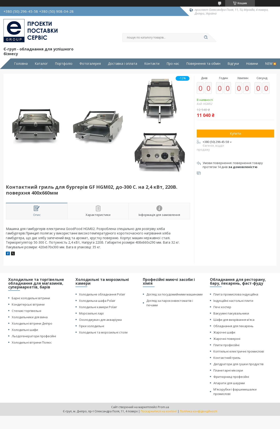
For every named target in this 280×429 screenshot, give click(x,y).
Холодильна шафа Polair (97, 301)
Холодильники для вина (30, 317)
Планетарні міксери (228, 370)
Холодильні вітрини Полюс (32, 342)
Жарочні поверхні (226, 339)
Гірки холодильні (91, 326)
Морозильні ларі (91, 313)
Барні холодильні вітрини (31, 298)
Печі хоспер (222, 307)
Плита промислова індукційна (235, 294)
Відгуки (233, 63)
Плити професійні (226, 345)
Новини (252, 63)
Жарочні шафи (224, 332)
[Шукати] (205, 37)
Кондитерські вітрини (28, 304)
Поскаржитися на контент (159, 411)
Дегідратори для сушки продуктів (238, 364)
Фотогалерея (90, 63)
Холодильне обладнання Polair (102, 294)
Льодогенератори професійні (34, 336)
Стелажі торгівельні (26, 311)
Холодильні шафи (25, 330)
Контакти (151, 63)
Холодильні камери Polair (98, 307)
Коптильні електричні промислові (238, 351)
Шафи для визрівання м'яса (233, 320)
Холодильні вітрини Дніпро (32, 323)
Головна (21, 63)
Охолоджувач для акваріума (100, 320)
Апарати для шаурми (229, 383)
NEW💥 (270, 63)
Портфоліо (63, 63)
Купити (235, 133)
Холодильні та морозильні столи (103, 332)
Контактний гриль (227, 358)
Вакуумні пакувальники (231, 313)
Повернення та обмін (203, 63)
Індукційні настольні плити (233, 301)
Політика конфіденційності (198, 411)
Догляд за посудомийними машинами (174, 294)
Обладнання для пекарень (233, 326)
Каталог (41, 63)
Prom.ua (163, 407)
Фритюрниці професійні (231, 377)
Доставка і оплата (122, 63)
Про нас (172, 63)
